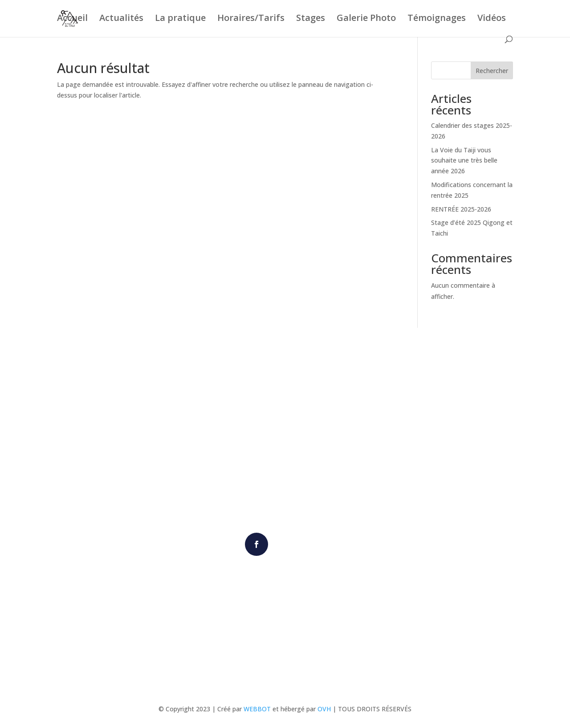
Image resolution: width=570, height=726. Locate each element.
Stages (310, 19)
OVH (324, 709)
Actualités (121, 19)
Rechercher (492, 70)
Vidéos (491, 19)
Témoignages (436, 19)
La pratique (180, 19)
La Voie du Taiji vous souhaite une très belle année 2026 (464, 160)
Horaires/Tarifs (251, 19)
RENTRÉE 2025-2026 (461, 209)
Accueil (72, 19)
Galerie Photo (366, 19)
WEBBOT (257, 709)
